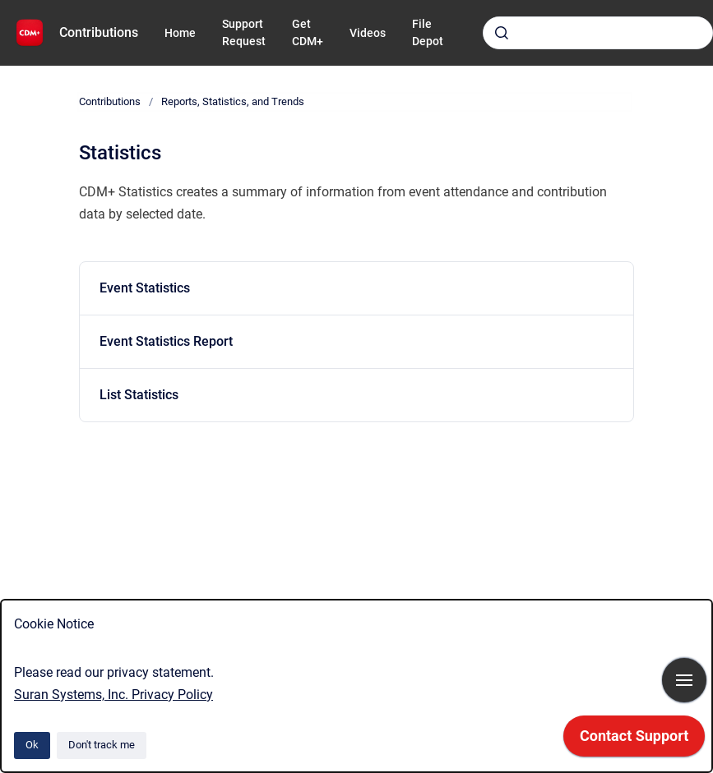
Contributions (98, 32)
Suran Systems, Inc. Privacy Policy (113, 694)
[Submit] (501, 33)
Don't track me (101, 744)
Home (180, 32)
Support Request (244, 32)
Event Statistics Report (166, 341)
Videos (368, 32)
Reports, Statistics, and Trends (232, 101)
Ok (32, 744)
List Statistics (139, 395)
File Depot (427, 32)
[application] (634, 740)
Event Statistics (145, 288)
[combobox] (598, 32)
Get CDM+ (307, 32)
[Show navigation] (684, 680)
